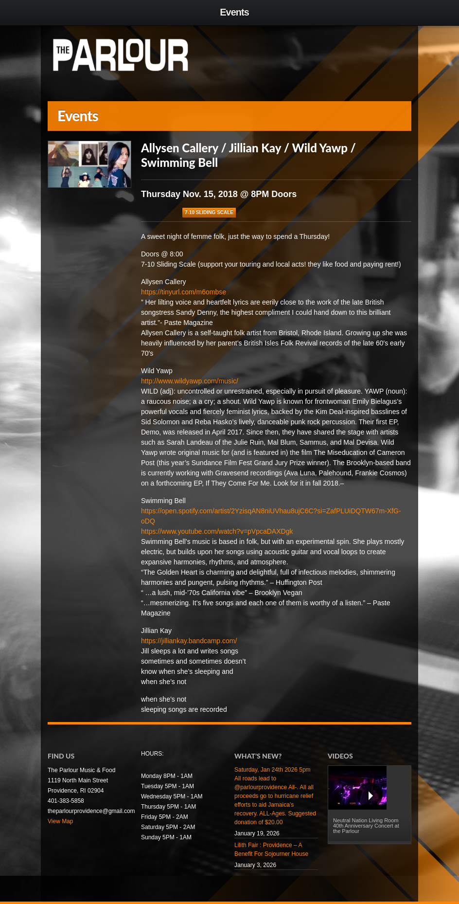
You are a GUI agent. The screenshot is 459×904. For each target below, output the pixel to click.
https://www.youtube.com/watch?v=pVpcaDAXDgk (217, 531)
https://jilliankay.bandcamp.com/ (189, 641)
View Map (60, 821)
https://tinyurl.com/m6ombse (183, 292)
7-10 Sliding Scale (209, 212)
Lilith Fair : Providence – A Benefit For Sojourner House (271, 849)
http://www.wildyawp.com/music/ (189, 381)
